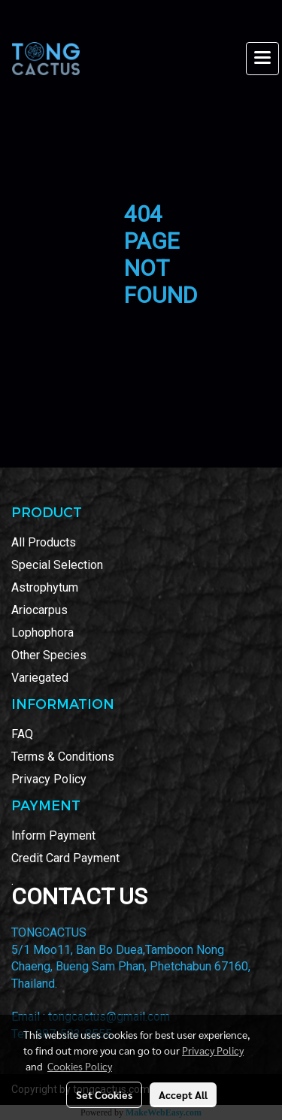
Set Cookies (104, 1094)
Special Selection (57, 565)
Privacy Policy (48, 779)
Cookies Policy (79, 1066)
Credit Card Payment (65, 858)
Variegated (39, 677)
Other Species (48, 655)
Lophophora (42, 632)
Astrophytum (44, 587)
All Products (43, 542)
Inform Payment (53, 835)
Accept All (183, 1094)
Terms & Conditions (62, 756)
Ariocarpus (39, 610)
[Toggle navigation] (262, 58)
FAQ (22, 734)
